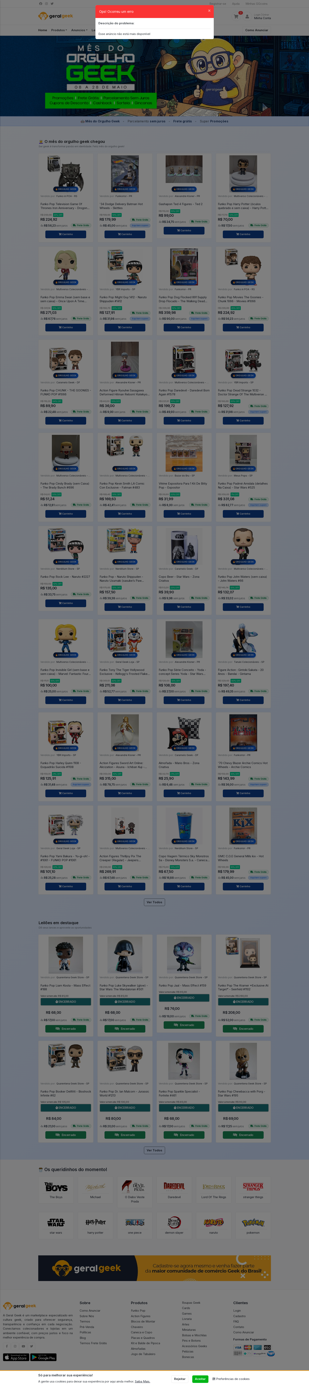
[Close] (209, 10)
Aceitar (200, 1379)
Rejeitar (180, 1379)
